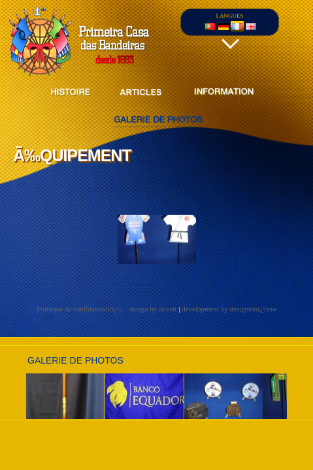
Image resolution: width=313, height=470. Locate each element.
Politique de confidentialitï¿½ (80, 309)
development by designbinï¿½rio (229, 309)
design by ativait (153, 309)
